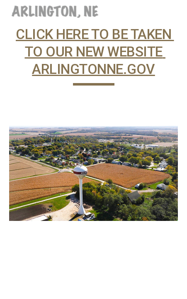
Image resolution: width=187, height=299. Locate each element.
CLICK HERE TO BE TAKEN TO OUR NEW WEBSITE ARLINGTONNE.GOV (95, 51)
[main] (93, 64)
